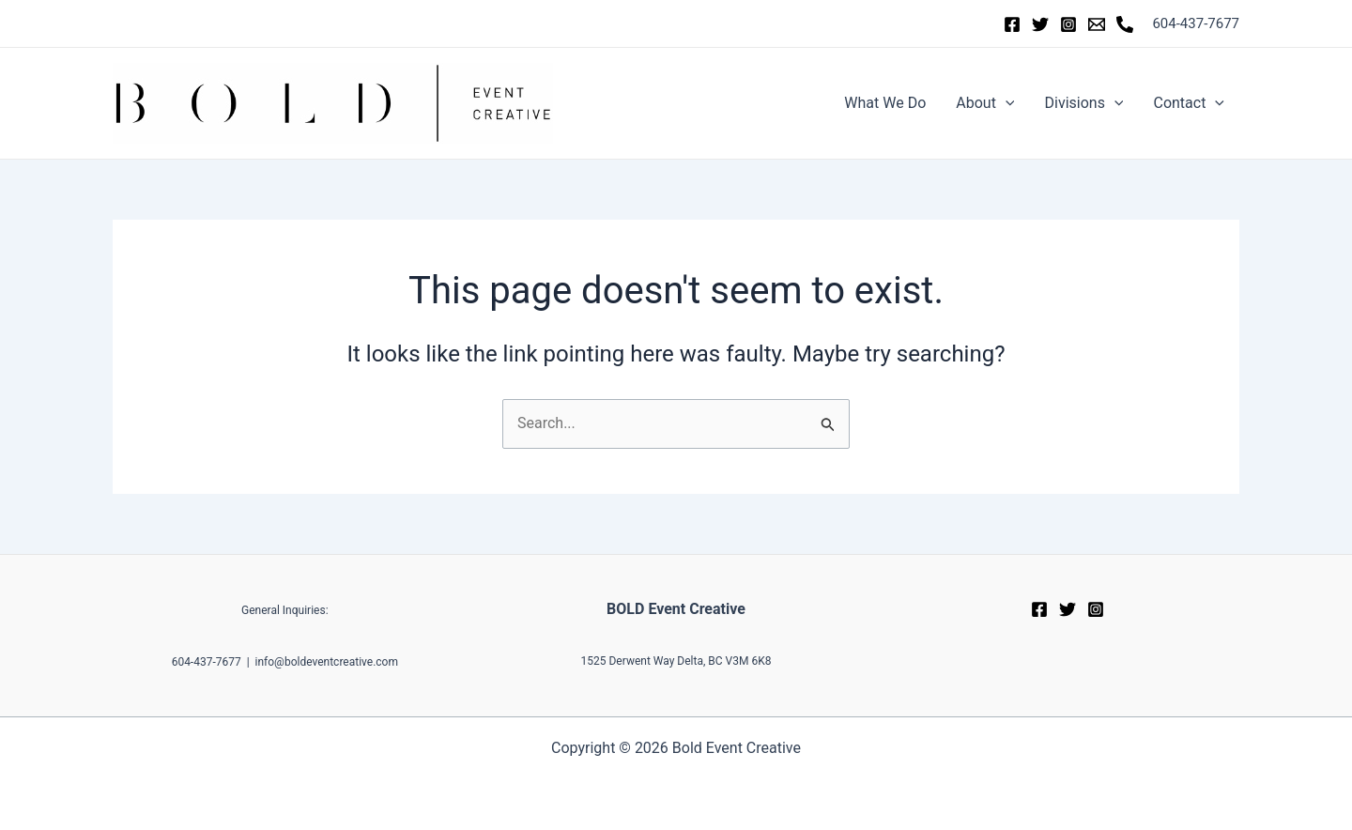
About (985, 103)
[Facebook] (1012, 24)
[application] (1005, 103)
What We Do (885, 103)
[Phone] (1124, 24)
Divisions (1083, 103)
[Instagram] (1068, 24)
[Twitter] (1040, 24)
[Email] (1096, 24)
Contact (1188, 103)
